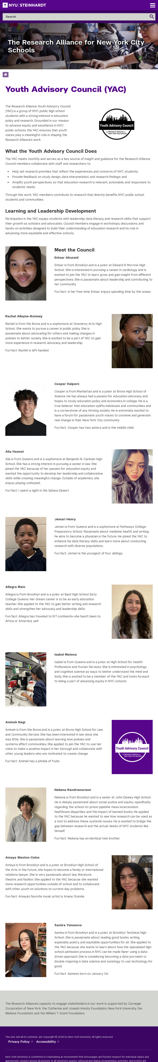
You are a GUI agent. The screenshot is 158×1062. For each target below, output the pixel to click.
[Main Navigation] (153, 5)
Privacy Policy (20, 1042)
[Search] (79, 16)
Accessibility (48, 1042)
